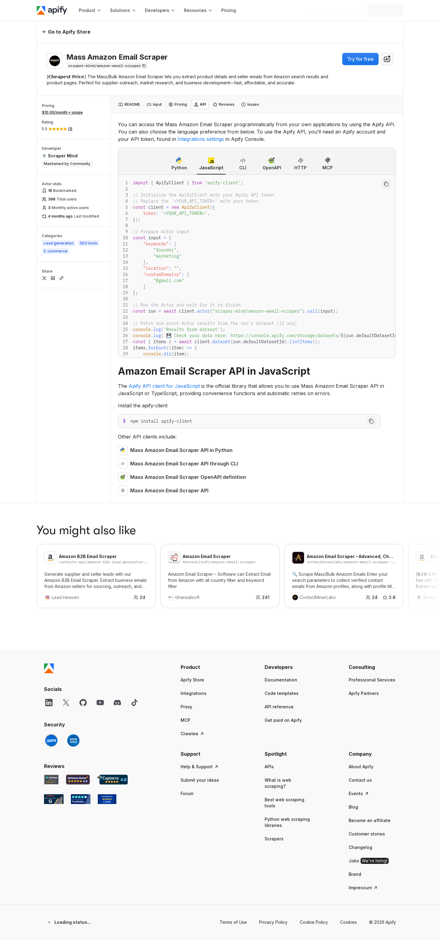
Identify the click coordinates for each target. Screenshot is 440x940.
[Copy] (107, 66)
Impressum (363, 672)
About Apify (361, 551)
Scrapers (274, 623)
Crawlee (192, 518)
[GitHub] (83, 488)
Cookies (348, 707)
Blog (353, 592)
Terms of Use (233, 707)
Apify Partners (364, 478)
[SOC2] (73, 525)
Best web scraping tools (284, 587)
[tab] (129, 104)
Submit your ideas (200, 565)
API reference (279, 491)
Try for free (360, 59)
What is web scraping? (278, 568)
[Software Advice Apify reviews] (78, 565)
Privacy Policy (273, 707)
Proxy (186, 491)
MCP (185, 505)
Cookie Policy (314, 707)
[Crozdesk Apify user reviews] (107, 584)
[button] (204, 452)
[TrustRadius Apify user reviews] (80, 584)
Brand (355, 659)
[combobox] (387, 59)
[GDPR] (51, 525)
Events (359, 578)
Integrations (194, 478)
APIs (269, 551)
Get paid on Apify (283, 505)
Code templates (282, 478)
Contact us (360, 565)
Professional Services (372, 465)
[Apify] (52, 10)
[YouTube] (100, 488)
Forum (187, 578)
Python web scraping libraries (287, 607)
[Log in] (355, 10)
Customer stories (367, 619)
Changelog (360, 632)
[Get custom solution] (325, 10)
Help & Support (200, 551)
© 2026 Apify (382, 707)
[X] (66, 488)
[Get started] (385, 10)
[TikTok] (134, 488)
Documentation (281, 465)
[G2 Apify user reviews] (54, 584)
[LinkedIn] (49, 488)
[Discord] (117, 488)
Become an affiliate (370, 605)
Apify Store (192, 465)
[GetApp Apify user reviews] (51, 565)
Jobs (369, 646)
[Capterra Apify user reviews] (112, 565)
